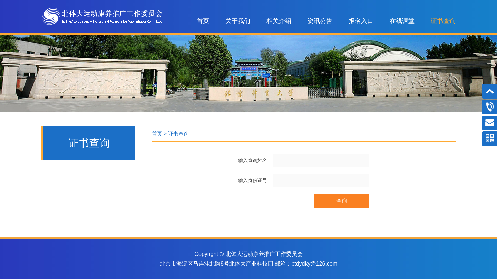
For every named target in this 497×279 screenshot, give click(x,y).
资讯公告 (320, 21)
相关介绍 (278, 21)
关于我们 (237, 21)
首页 (203, 21)
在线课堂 (402, 21)
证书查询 (443, 21)
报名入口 (361, 21)
